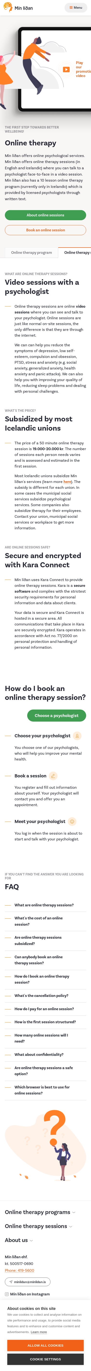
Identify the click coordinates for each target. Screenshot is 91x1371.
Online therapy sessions (38, 1222)
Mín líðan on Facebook (26, 1298)
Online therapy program (31, 248)
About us (19, 1236)
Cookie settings (45, 1359)
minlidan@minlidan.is (27, 1277)
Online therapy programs (40, 1208)
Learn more (39, 1332)
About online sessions (45, 210)
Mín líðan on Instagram (27, 1290)
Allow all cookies (45, 1345)
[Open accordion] (45, 901)
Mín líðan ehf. (16, 1252)
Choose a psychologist (57, 711)
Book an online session (45, 225)
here (67, 477)
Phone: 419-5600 (19, 1266)
